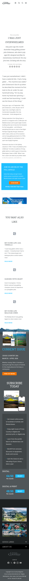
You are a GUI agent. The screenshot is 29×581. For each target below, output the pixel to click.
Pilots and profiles (14, 35)
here (22, 186)
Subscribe (14, 183)
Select (20, 476)
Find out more (9, 373)
